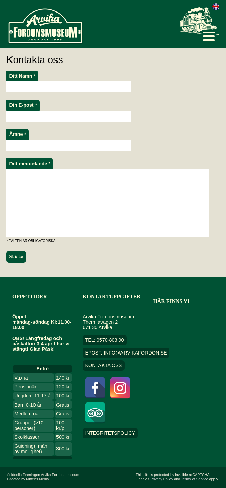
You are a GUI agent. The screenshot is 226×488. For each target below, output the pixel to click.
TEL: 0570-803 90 (104, 340)
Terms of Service (194, 479)
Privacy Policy (161, 479)
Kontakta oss (103, 365)
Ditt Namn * (22, 76)
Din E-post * (23, 105)
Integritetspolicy (110, 433)
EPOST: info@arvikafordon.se (126, 353)
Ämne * (17, 134)
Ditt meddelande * (30, 163)
